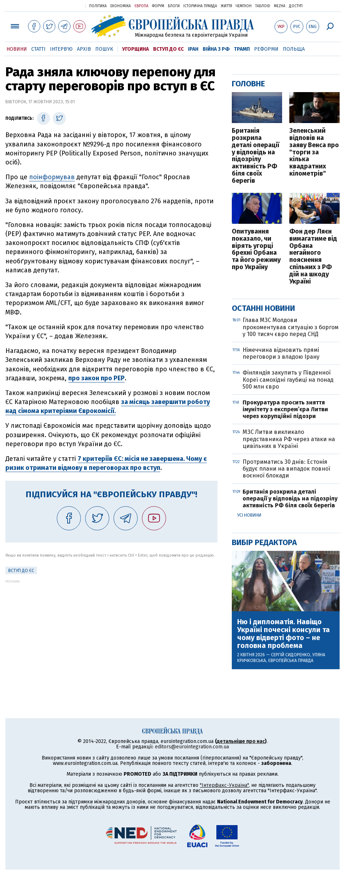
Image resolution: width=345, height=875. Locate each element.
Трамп (242, 49)
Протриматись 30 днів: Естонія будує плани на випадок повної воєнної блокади (286, 468)
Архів (84, 49)
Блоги (174, 6)
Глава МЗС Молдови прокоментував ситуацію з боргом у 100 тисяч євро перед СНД (291, 327)
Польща (294, 49)
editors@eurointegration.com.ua (192, 747)
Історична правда (200, 6)
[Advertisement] (111, 633)
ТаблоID (262, 6)
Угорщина (135, 49)
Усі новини (249, 515)
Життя (226, 6)
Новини (16, 49)
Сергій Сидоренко (290, 654)
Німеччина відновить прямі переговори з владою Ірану (281, 353)
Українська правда (62, 5)
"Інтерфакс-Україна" (224, 785)
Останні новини (263, 308)
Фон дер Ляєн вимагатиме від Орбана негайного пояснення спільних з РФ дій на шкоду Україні (313, 256)
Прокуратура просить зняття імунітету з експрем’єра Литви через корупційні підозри (285, 409)
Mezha (279, 6)
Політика (98, 6)
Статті (38, 49)
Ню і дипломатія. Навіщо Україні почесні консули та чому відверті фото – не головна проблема (283, 633)
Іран (193, 49)
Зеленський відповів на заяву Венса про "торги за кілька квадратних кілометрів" (314, 152)
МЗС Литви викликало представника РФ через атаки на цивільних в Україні (289, 439)
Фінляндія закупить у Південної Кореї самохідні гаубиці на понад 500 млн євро (288, 379)
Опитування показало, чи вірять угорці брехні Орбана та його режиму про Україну (256, 249)
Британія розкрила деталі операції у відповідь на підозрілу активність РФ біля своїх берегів (255, 155)
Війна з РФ (216, 49)
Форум (158, 6)
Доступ (296, 6)
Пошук (104, 49)
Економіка (120, 6)
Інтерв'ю (61, 49)
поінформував (52, 177)
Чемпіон (244, 6)
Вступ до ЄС (168, 49)
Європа (141, 6)
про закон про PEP (96, 378)
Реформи (266, 49)
